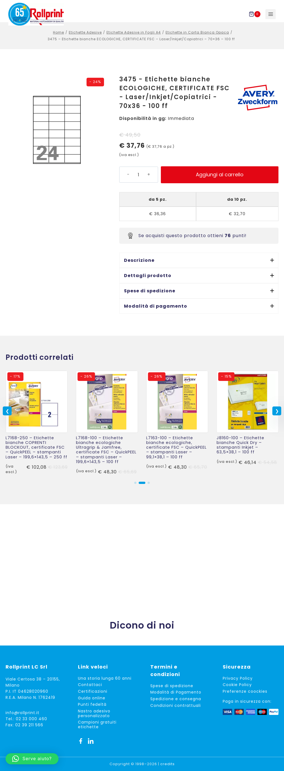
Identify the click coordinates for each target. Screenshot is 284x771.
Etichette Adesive (85, 38)
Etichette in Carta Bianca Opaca (197, 38)
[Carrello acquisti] (256, 14)
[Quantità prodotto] (138, 180)
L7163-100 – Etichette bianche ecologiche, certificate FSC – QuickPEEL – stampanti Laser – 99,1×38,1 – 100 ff (176, 453)
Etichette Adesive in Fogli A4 (133, 38)
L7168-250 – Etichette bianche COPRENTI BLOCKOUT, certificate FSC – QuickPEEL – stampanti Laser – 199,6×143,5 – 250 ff (36, 453)
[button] (198, 266)
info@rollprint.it (22, 712)
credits (167, 764)
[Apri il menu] (270, 14)
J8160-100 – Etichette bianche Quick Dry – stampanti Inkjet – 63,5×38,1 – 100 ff (240, 451)
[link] (37, 429)
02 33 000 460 (31, 719)
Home (58, 38)
